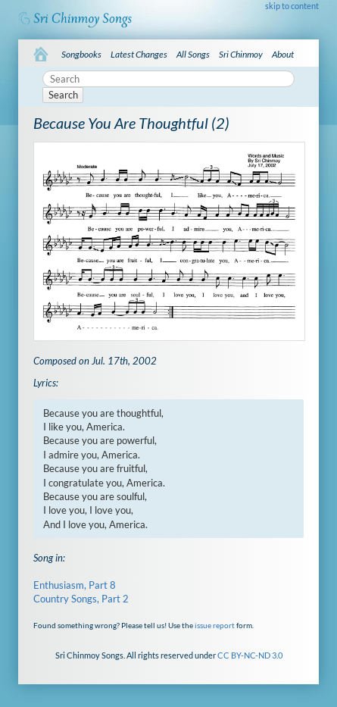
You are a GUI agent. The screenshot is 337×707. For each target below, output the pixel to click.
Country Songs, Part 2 (81, 599)
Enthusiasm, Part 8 (74, 585)
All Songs (193, 54)
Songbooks (81, 54)
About (283, 54)
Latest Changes (139, 54)
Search (63, 95)
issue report (215, 625)
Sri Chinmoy (241, 54)
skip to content (292, 6)
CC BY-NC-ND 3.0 (249, 655)
